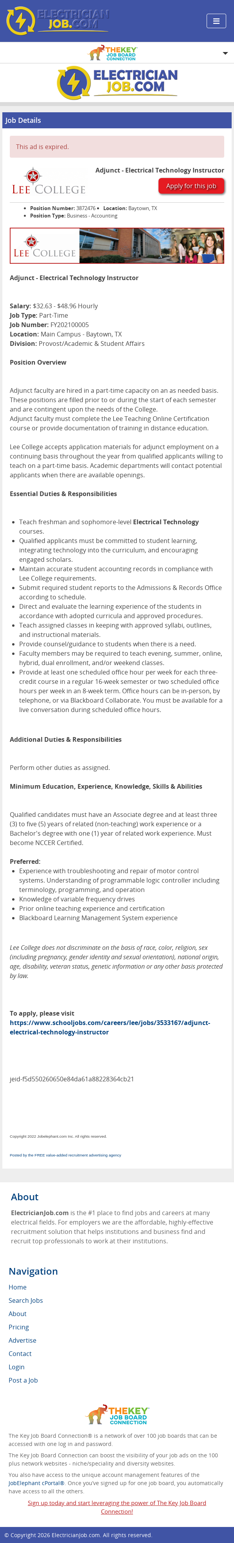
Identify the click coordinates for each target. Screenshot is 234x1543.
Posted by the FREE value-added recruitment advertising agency (65, 1155)
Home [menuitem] (18, 1287)
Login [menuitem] (17, 1367)
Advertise (22, 1340)
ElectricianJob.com (76, 1535)
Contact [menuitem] (20, 1353)
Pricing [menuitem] (19, 1327)
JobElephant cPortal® (37, 1483)
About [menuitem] (18, 1313)
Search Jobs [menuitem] (26, 1300)
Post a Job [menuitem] (23, 1380)
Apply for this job (191, 186)
